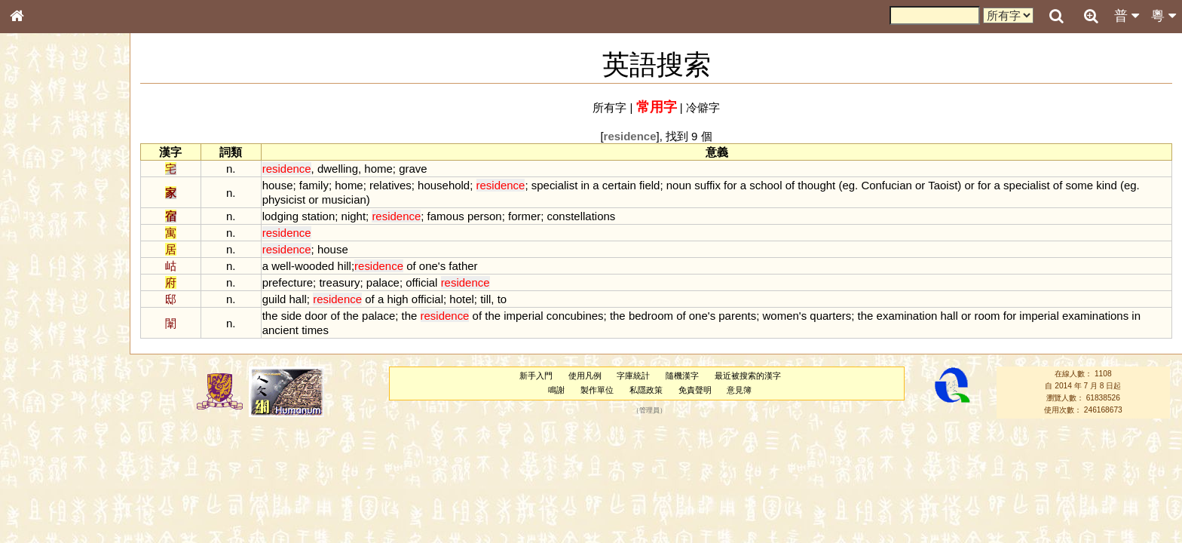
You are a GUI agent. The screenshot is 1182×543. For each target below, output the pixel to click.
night (353, 216)
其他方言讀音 (46, 433)
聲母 (30, 404)
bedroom (651, 315)
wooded (314, 265)
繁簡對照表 (41, 516)
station (318, 216)
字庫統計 (633, 375)
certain (619, 185)
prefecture (287, 282)
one (428, 265)
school (765, 185)
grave (413, 168)
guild (274, 299)
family (314, 185)
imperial (523, 315)
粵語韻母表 (41, 329)
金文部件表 (41, 246)
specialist (554, 185)
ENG (66, 166)
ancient (280, 330)
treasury (339, 282)
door (316, 315)
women (781, 315)
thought (816, 185)
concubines (575, 315)
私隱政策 (646, 389)
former (524, 216)
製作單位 (597, 389)
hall (298, 299)
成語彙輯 (37, 502)
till (485, 299)
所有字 (609, 107)
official (421, 282)
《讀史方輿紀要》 (55, 488)
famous (445, 216)
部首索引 (37, 202)
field (649, 185)
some (1079, 185)
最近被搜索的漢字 (748, 375)
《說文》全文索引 (55, 473)
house (277, 185)
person (484, 216)
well (281, 265)
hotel (461, 299)
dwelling (337, 168)
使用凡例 (585, 375)
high (397, 299)
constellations (581, 216)
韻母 (51, 404)
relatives (390, 185)
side (291, 315)
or (920, 185)
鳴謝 (556, 389)
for (730, 185)
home (378, 168)
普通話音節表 (46, 418)
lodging (280, 216)
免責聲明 (695, 389)
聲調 (72, 404)
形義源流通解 (46, 260)
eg (848, 185)
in (585, 185)
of (790, 185)
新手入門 (536, 375)
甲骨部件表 (41, 230)
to (502, 299)
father (463, 265)
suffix (707, 185)
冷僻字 (703, 107)
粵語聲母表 (41, 314)
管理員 (649, 410)
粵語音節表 (41, 300)
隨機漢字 (682, 375)
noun (678, 185)
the (270, 315)
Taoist (942, 185)
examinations (1095, 315)
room (987, 315)
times (315, 330)
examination (907, 315)
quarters (830, 315)
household (444, 185)
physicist (283, 199)
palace (383, 282)
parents (737, 315)
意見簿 (739, 389)
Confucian (886, 185)
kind (1106, 185)
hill (344, 265)
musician (344, 199)
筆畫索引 (37, 216)
